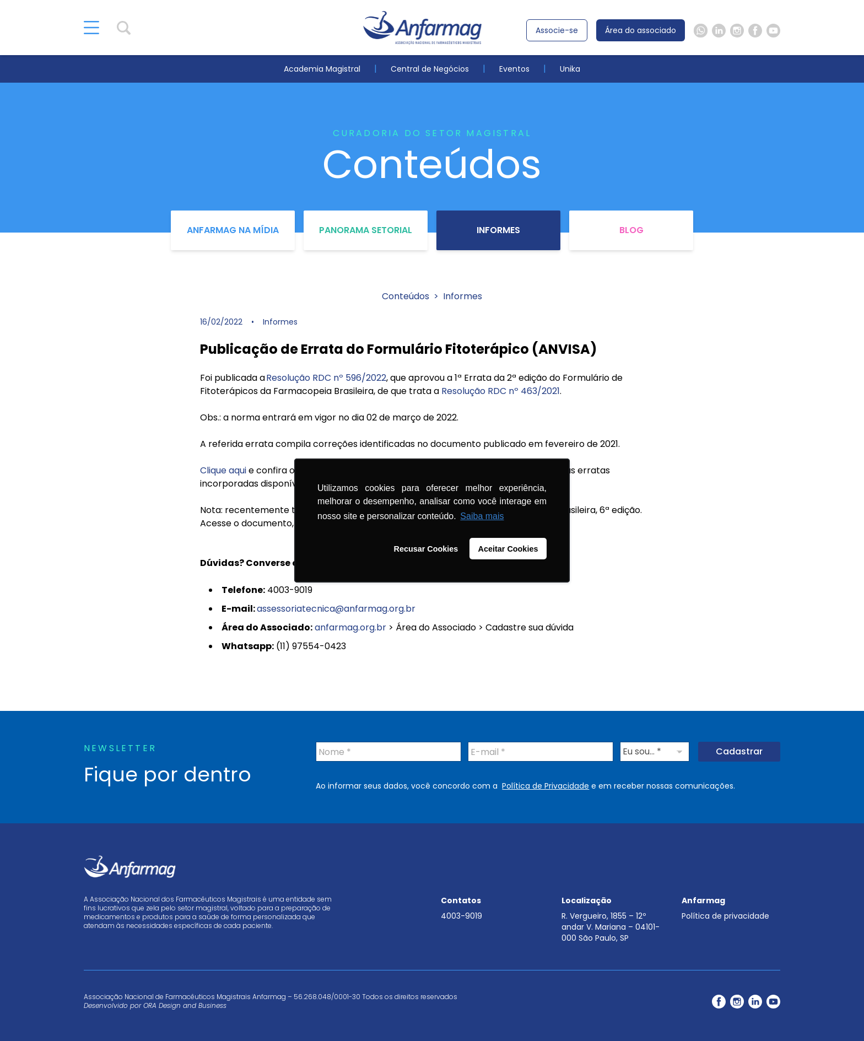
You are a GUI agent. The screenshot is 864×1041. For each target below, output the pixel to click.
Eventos (514, 68)
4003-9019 (461, 915)
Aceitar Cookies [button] (508, 548)
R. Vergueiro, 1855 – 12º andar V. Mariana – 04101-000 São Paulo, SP (610, 926)
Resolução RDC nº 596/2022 (326, 377)
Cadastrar (739, 751)
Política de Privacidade (545, 785)
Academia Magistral (322, 68)
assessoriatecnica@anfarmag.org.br (336, 608)
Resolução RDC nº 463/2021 (500, 391)
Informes (498, 230)
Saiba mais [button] (482, 516)
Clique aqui (223, 470)
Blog (631, 230)
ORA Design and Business (184, 1005)
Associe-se (557, 30)
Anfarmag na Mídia (233, 230)
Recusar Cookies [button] (426, 548)
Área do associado (640, 30)
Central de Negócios (430, 68)
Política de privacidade (725, 915)
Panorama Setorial (365, 230)
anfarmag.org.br (350, 627)
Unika (570, 68)
